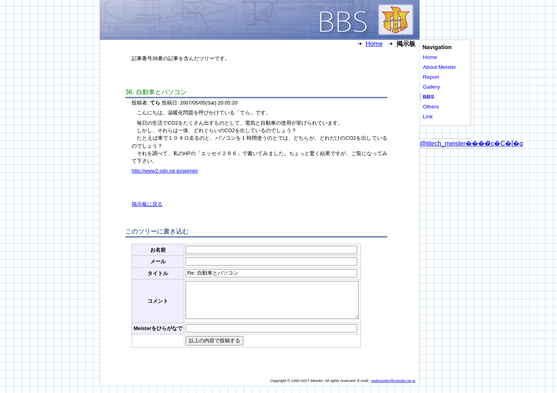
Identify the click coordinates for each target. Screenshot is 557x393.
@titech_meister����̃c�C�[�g (471, 143)
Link (428, 117)
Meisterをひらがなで (158, 335)
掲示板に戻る (147, 204)
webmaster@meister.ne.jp (393, 387)
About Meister (439, 67)
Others (431, 107)
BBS (428, 97)
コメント (157, 305)
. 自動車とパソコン (156, 92)
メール (158, 261)
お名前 (158, 250)
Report (431, 77)
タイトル (157, 273)
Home (374, 43)
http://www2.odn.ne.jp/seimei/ (165, 171)
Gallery (431, 87)
